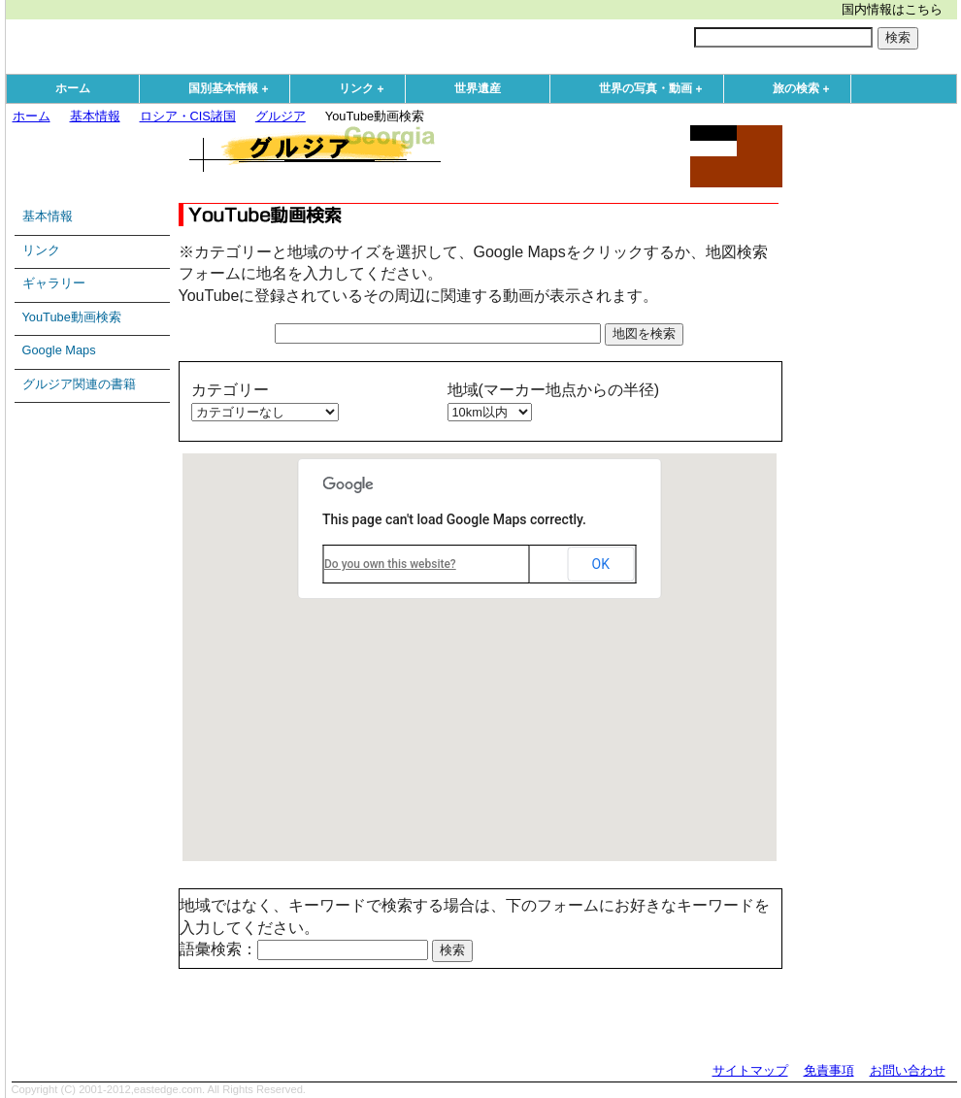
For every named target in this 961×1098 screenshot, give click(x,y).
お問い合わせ (907, 1070)
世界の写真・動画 (655, 89)
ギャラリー (53, 283)
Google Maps (59, 350)
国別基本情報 (233, 89)
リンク (366, 89)
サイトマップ (750, 1070)
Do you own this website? (390, 564)
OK (601, 564)
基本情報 (95, 116)
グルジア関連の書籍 (79, 384)
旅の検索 (806, 89)
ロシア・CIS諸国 (188, 116)
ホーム (72, 88)
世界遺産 (477, 88)
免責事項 (829, 1070)
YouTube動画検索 (71, 317)
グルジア (280, 116)
